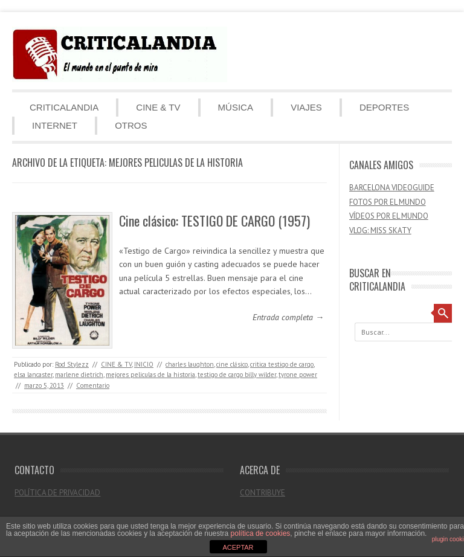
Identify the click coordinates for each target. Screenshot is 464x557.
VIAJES (306, 107)
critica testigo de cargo (282, 364)
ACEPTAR (237, 547)
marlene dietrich (79, 374)
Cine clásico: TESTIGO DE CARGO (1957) (214, 220)
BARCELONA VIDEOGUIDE (391, 187)
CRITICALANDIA (64, 107)
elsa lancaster (33, 374)
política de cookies (261, 533)
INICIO (143, 364)
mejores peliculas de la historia (150, 374)
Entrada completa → (288, 317)
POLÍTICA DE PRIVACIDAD (57, 493)
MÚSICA (235, 107)
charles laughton (190, 364)
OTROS (131, 125)
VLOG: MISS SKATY (380, 230)
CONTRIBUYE (262, 493)
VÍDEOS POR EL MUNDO (388, 216)
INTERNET (54, 125)
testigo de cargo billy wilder (237, 374)
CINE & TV (158, 107)
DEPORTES (384, 107)
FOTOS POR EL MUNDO (387, 202)
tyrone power (298, 374)
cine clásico (232, 364)
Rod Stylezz (72, 364)
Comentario (92, 385)
